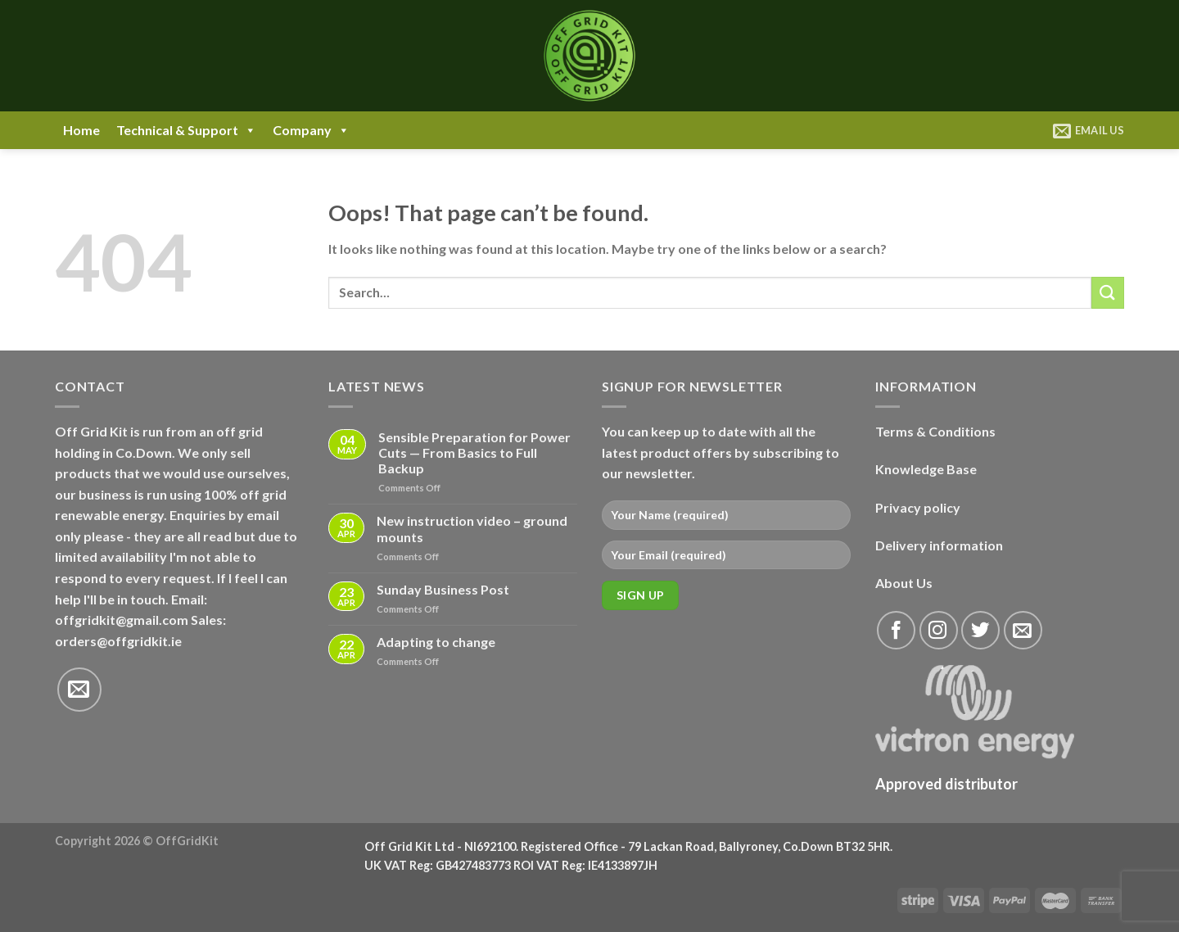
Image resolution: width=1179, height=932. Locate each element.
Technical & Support (186, 130)
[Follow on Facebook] (896, 630)
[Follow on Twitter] (980, 630)
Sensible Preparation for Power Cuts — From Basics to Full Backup (474, 452)
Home (81, 130)
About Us (904, 582)
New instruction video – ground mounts (472, 528)
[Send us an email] (79, 689)
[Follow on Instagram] (938, 630)
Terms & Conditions (935, 431)
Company (311, 130)
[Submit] (1107, 293)
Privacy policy (917, 507)
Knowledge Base (926, 469)
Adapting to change (436, 641)
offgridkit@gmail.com (121, 619)
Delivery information (939, 545)
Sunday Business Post (443, 589)
